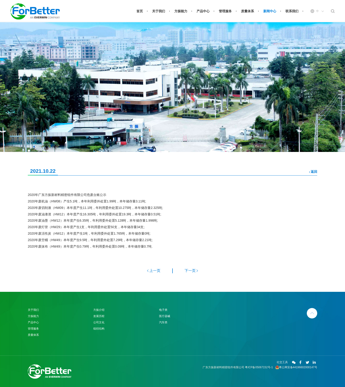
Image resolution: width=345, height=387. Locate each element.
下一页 (190, 271)
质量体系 (247, 11)
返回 (314, 171)
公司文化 (98, 322)
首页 (139, 11)
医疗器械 (164, 316)
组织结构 (98, 328)
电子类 (163, 309)
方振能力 (180, 11)
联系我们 (291, 11)
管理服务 (225, 11)
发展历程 (98, 316)
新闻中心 (269, 11)
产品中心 (203, 11)
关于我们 (158, 11)
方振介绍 (98, 309)
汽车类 (163, 322)
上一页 (154, 271)
